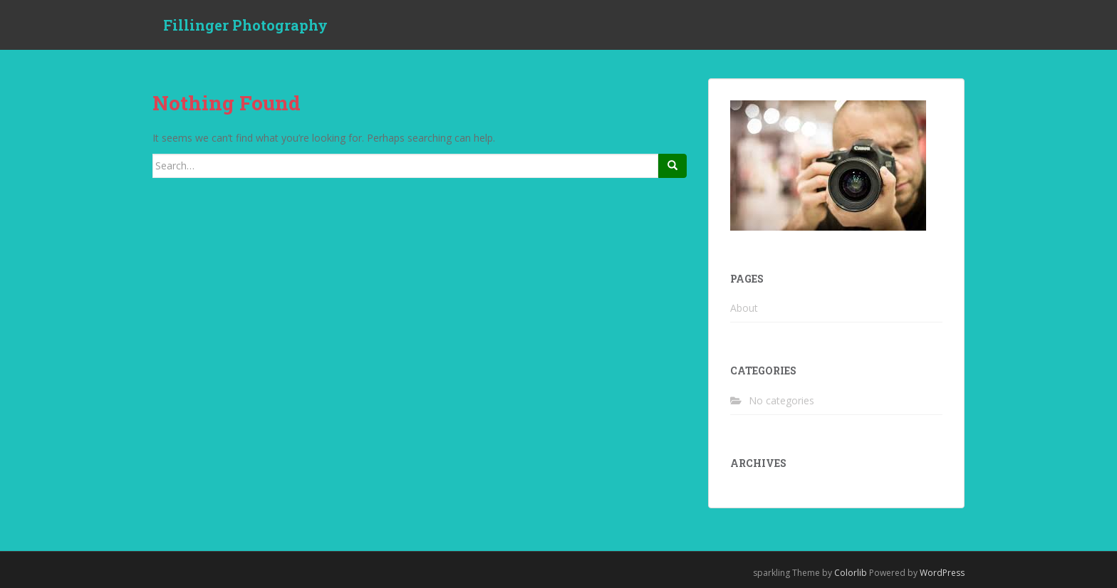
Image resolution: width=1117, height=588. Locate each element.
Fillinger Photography (245, 25)
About (744, 308)
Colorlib (850, 573)
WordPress (942, 573)
